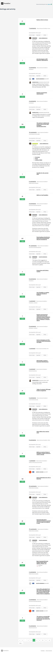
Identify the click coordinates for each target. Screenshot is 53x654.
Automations (31, 102)
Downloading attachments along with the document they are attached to (43, 238)
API (47, 348)
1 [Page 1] (19, 640)
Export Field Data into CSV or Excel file (44, 478)
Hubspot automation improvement (42, 93)
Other (49, 440)
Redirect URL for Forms (42, 20)
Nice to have (32, 35)
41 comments (33, 245)
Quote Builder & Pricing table (34, 134)
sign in (49, 4)
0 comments (32, 181)
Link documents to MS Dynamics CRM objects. (42, 59)
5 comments (32, 398)
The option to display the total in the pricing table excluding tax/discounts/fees (43, 124)
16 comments (33, 132)
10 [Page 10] (42, 640)
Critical (45, 35)
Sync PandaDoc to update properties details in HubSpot (43, 294)
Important (38, 35)
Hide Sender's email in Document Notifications (42, 361)
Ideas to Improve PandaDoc (42, 28)
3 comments (32, 67)
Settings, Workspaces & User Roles (35, 462)
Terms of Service (49, 650)
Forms (49, 28)
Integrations (31, 69)
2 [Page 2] (22, 640)
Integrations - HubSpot (33, 302)
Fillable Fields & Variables (33, 183)
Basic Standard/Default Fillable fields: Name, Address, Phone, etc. (42, 562)
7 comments (32, 28)
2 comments (32, 572)
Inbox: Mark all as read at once (43, 432)
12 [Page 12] (49, 640)
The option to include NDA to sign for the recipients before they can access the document (43, 618)
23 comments (33, 486)
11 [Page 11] (45, 640)
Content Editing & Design (33, 399)
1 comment (32, 301)
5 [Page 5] (28, 640)
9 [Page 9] (39, 640)
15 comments (33, 529)
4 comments (32, 101)
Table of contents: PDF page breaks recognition (43, 390)
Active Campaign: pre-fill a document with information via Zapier (43, 341)
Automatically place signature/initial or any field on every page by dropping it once (44, 521)
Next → (20, 643)
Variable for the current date (42, 173)
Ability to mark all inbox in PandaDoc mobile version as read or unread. (43, 453)
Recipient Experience (33, 370)
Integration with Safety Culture (42, 271)
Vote (23, 24)
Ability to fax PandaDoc (42, 195)
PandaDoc (43, 650)
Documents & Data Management (35, 205)
